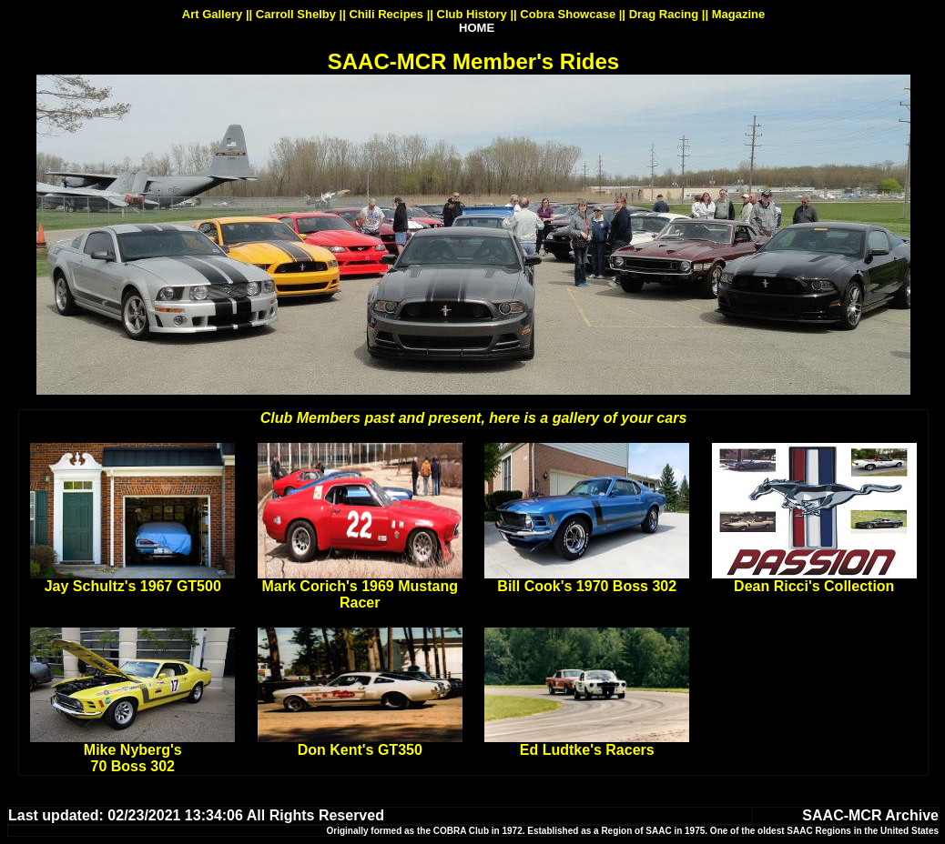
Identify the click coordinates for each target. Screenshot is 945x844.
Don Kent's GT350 (360, 750)
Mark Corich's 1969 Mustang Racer (360, 594)
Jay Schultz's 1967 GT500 (133, 586)
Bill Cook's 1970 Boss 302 (586, 586)
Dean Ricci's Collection (814, 586)
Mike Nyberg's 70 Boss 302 (133, 758)
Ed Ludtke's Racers (587, 750)
